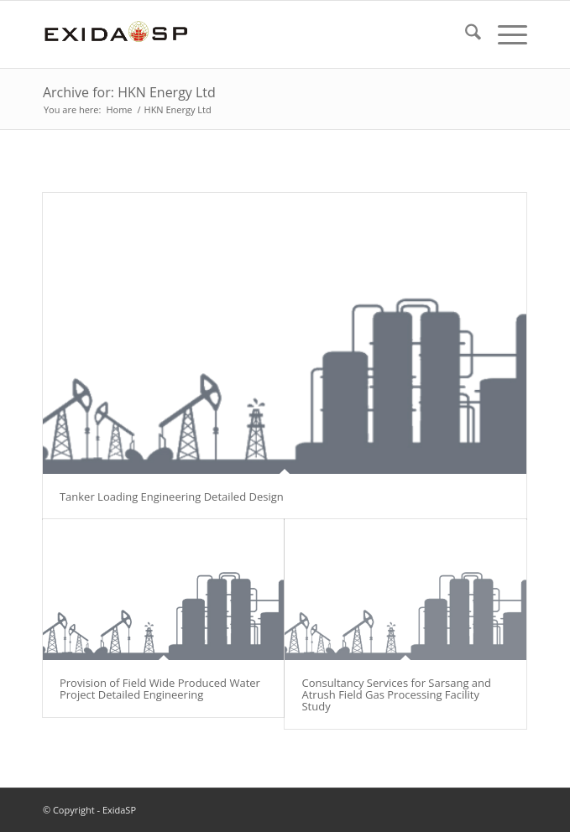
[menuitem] (464, 34)
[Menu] (504, 34)
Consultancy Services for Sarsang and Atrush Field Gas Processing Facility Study (396, 695)
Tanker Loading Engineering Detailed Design (172, 496)
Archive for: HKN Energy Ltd (129, 92)
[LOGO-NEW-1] (237, 34)
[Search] (464, 34)
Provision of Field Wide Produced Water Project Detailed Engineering (160, 688)
